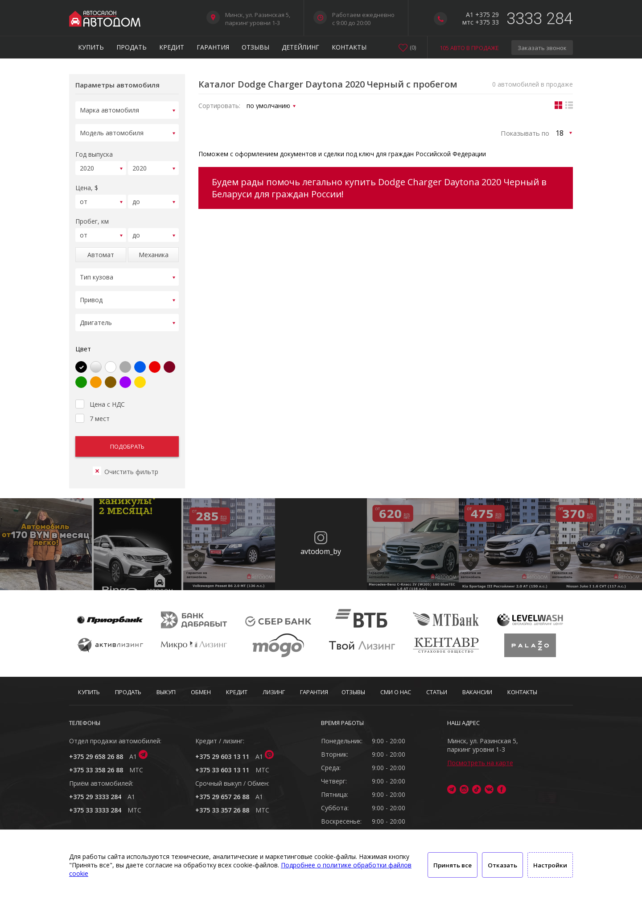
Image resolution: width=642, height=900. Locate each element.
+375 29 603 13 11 (222, 756)
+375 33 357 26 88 (222, 810)
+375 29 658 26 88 (96, 756)
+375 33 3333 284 (95, 810)
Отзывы (255, 47)
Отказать (502, 865)
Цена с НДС (100, 392)
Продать (131, 47)
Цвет (83, 338)
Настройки (550, 865)
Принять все (452, 865)
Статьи (436, 692)
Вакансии (477, 692)
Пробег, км (92, 216)
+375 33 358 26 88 (96, 770)
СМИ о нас (395, 692)
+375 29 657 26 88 (222, 796)
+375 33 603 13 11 (222, 770)
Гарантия (213, 47)
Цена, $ (86, 183)
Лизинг (274, 692)
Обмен (201, 692)
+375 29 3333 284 (95, 796)
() (413, 47)
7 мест (92, 406)
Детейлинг (300, 47)
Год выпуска (94, 151)
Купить (91, 47)
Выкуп (166, 692)
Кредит (171, 47)
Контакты (349, 47)
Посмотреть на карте (480, 762)
